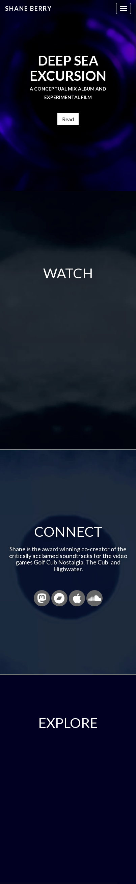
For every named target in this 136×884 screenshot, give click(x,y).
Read (68, 119)
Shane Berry (28, 8)
